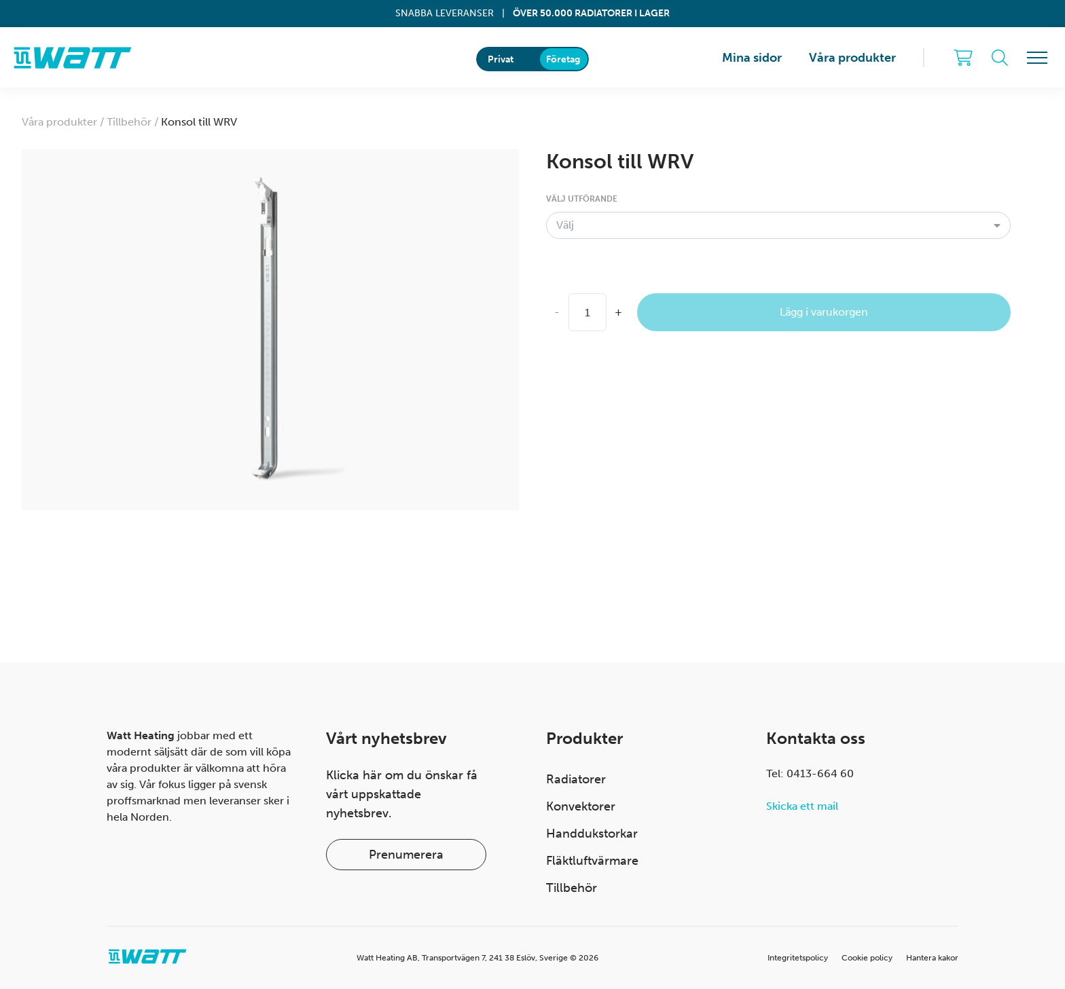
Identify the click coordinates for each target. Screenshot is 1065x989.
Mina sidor (752, 57)
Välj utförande (581, 199)
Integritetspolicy (798, 958)
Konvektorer (580, 806)
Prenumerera (406, 854)
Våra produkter (852, 57)
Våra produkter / (64, 121)
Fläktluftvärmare (592, 860)
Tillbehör (571, 887)
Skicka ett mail (802, 806)
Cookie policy (867, 958)
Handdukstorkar (592, 833)
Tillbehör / (134, 121)
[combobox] (778, 225)
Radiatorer (576, 779)
